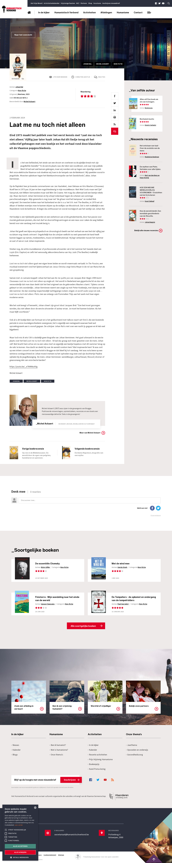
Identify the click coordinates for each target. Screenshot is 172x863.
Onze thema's (56, 754)
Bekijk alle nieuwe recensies (146, 231)
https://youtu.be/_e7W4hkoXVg (24, 366)
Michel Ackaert (29, 101)
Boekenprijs (93, 764)
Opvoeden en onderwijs (137, 749)
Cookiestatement (50, 855)
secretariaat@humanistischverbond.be (71, 834)
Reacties (101, 77)
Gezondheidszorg (134, 754)
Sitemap (61, 855)
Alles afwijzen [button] (20, 852)
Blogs (14, 754)
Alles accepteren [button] (20, 846)
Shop (90, 3)
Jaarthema (131, 745)
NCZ (77, 3)
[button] (20, 857)
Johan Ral (19, 87)
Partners (84, 3)
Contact (138, 12)
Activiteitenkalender (51, 3)
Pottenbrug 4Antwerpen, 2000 (115, 836)
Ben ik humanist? (58, 745)
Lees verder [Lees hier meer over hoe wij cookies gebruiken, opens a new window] (19, 825)
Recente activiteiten (97, 754)
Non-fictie (22, 90)
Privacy (39, 855)
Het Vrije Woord (36, 3)
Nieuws (15, 745)
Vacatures (97, 3)
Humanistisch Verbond (66, 12)
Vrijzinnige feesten (68, 3)
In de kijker (44, 12)
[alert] (20, 833)
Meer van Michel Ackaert (90, 433)
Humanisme (123, 12)
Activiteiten (89, 12)
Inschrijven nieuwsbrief (111, 3)
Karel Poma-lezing (96, 769)
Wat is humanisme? (59, 749)
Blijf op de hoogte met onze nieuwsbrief (46, 780)
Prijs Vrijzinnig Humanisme (100, 759)
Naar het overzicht (23, 35)
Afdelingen (106, 12)
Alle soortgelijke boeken (83, 626)
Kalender (16, 749)
